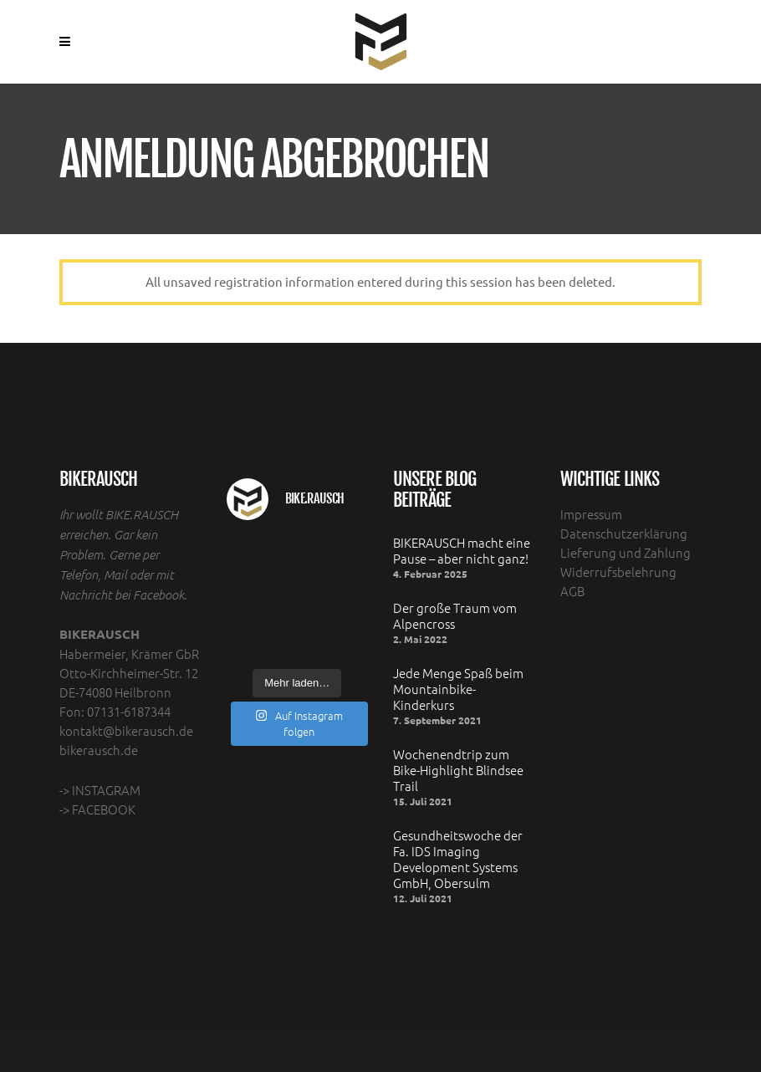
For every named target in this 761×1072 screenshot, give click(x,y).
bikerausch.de (98, 749)
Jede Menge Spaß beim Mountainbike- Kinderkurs (458, 688)
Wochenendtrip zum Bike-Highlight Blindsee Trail (458, 769)
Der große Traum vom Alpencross (455, 615)
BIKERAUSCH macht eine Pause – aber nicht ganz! (461, 550)
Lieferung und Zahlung (625, 552)
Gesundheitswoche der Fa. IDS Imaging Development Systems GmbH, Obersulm (458, 858)
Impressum (591, 514)
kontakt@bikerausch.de (126, 730)
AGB (572, 591)
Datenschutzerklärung (623, 533)
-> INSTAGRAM (99, 790)
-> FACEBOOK (97, 809)
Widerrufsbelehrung (618, 571)
